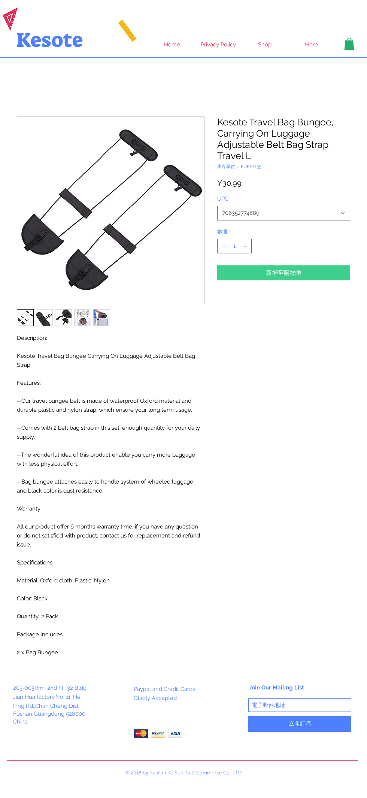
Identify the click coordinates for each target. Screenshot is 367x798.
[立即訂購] (299, 724)
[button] (349, 44)
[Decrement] (223, 246)
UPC (222, 198)
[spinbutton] (234, 246)
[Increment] (246, 246)
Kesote (49, 40)
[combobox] (283, 213)
